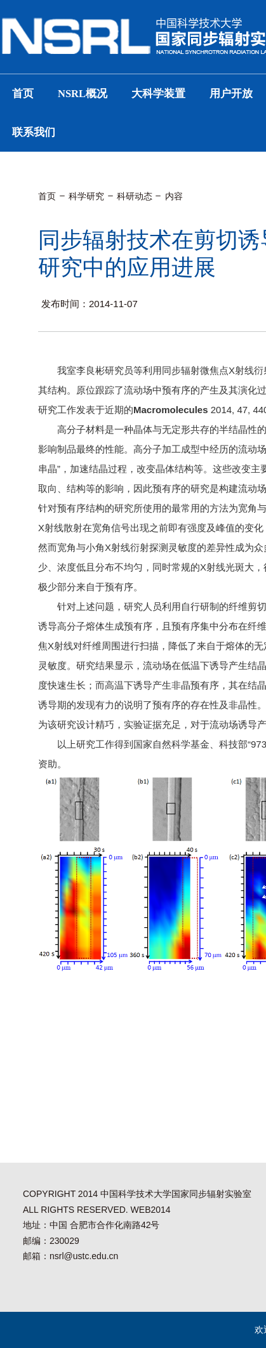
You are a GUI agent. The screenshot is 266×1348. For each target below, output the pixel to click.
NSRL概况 (82, 94)
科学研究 (86, 196)
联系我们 (33, 132)
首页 (23, 94)
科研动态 (134, 196)
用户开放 (231, 94)
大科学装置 (158, 94)
